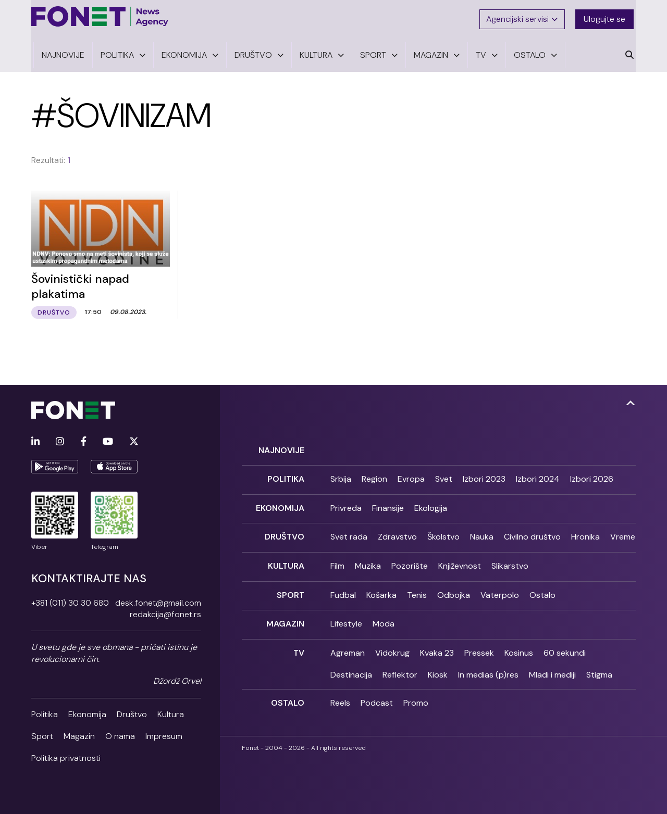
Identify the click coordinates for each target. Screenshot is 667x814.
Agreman (347, 642)
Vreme (622, 531)
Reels (340, 692)
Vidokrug (392, 642)
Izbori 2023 (484, 475)
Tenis (417, 586)
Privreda (346, 503)
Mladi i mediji (552, 664)
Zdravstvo (397, 531)
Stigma (599, 664)
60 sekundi (565, 642)
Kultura (170, 711)
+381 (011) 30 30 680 (70, 600)
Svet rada (348, 531)
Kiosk (438, 664)
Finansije (388, 503)
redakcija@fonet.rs (165, 612)
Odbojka (453, 586)
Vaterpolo (499, 586)
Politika (44, 711)
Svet (443, 475)
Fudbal (343, 586)
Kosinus (518, 642)
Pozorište (409, 559)
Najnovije (281, 447)
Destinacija (351, 664)
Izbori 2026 (591, 475)
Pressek (479, 642)
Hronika (585, 531)
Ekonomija (87, 711)
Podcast (377, 692)
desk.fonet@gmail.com (158, 600)
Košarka (381, 586)
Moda (383, 614)
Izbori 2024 (538, 475)
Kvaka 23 (437, 642)
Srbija (340, 475)
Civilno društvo (532, 531)
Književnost (459, 559)
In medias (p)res (488, 664)
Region (374, 475)
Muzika (368, 559)
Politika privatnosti (66, 755)
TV (298, 642)
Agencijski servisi (523, 16)
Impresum (163, 734)
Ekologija (430, 503)
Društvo (132, 711)
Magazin (79, 734)
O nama (120, 734)
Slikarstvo (509, 559)
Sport (42, 734)
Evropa (411, 475)
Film (337, 559)
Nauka (481, 531)
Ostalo (542, 586)
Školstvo (443, 531)
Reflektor (399, 664)
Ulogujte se (606, 16)
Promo (415, 692)
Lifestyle (346, 614)
